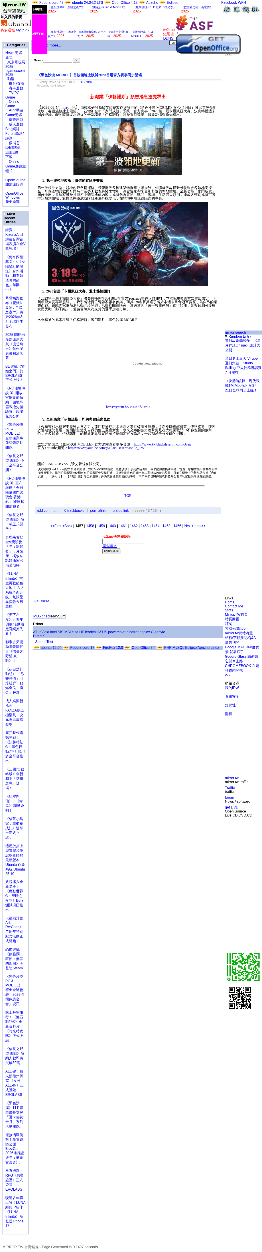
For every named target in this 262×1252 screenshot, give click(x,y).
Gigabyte (158, 632)
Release (42, 601)
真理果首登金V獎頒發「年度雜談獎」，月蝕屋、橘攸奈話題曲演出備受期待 (14, 551)
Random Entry (238, 336)
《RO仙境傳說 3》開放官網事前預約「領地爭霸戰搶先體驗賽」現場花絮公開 (15, 402)
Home (230, 602)
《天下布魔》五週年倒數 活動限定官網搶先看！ (14, 624)
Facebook (229, 2)
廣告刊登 (232, 642)
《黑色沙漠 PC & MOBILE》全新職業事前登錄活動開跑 (14, 436)
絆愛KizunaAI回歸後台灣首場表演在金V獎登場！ (15, 239)
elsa (75, 632)
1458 (90, 526)
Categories (14, 45)
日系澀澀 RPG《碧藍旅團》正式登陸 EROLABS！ (15, 1180)
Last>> (200, 526)
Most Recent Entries (10, 218)
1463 (145, 526)
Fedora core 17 (82, 647)
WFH (242, 2)
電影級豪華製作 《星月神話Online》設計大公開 (243, 345)
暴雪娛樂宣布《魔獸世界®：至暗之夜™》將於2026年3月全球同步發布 (14, 312)
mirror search (235, 332)
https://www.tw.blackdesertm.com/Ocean (163, 444)
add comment (48, 510)
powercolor (117, 632)
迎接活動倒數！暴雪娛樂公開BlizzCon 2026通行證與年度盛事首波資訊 (14, 1148)
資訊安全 (232, 696)
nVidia (44, 632)
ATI (36, 632)
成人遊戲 (14, 124)
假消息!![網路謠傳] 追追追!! (13, 147)
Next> (189, 526)
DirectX (39, 636)
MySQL (178, 647)
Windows (12, 197)
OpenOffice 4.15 (125, 2)
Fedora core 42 (51, 2)
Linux (215, 647)
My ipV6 (22, 30)
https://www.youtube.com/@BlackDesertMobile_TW (106, 448)
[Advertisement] (239, 130)
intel (53, 632)
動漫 (10, 79)
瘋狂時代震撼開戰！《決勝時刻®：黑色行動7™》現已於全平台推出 (15, 747)
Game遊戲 (13, 115)
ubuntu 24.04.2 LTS (88, 2)
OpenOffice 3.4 (144, 647)
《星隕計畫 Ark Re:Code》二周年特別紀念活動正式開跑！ (14, 929)
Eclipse (173, 2)
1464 (156, 526)
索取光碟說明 (235, 628)
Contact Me (234, 606)
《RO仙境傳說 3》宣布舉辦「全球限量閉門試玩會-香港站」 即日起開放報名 (15, 492)
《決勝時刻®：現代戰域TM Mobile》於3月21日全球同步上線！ (242, 385)
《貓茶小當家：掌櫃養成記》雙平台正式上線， (14, 828)
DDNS (168, 38)
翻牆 (228, 714)
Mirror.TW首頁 (236, 614)
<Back (67, 526)
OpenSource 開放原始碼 (15, 180)
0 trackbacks (74, 510)
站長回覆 (232, 619)
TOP (128, 496)
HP (81, 632)
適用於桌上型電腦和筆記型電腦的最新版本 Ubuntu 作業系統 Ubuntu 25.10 (15, 860)
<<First (56, 526)
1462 (134, 526)
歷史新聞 (12, 202)
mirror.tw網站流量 (239, 633)
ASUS (102, 632)
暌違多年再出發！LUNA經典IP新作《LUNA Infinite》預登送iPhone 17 (15, 1212)
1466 (177, 526)
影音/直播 (14, 83)
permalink (98, 510)
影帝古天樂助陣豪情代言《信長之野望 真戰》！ (14, 651)
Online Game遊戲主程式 (15, 166)
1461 (123, 526)
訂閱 (228, 624)
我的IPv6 (232, 688)
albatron (132, 632)
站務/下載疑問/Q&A (240, 638)
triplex (145, 632)
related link (120, 510)
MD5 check (42, 616)
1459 (101, 526)
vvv (227, 675)
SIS (60, 632)
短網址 (230, 705)
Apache (152, 2)
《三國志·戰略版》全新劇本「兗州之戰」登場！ (14, 778)
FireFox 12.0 (113, 647)
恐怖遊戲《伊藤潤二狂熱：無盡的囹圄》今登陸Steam (14, 959)
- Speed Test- (43, 642)
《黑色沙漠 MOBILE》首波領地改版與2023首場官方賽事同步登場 (89, 75)
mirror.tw (232, 778)
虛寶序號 (14, 119)
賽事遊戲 (14, 88)
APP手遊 (14, 110)
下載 (8, 157)
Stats (229, 610)
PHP (168, 647)
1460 (112, 526)
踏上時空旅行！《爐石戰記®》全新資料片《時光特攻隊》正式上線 (14, 1026)
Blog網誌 (12, 129)
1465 (166, 526)
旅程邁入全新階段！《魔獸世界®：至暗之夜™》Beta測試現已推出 (14, 896)
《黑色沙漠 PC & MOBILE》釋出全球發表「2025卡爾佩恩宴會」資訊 (14, 990)
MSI (67, 632)
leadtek (91, 632)
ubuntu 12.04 (51, 647)
